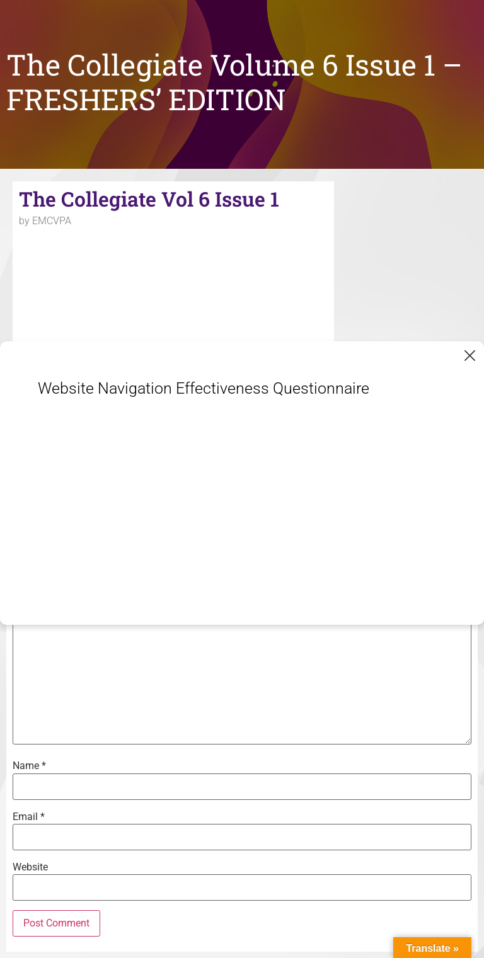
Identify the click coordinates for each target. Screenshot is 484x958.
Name (29, 766)
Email (29, 817)
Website (30, 867)
